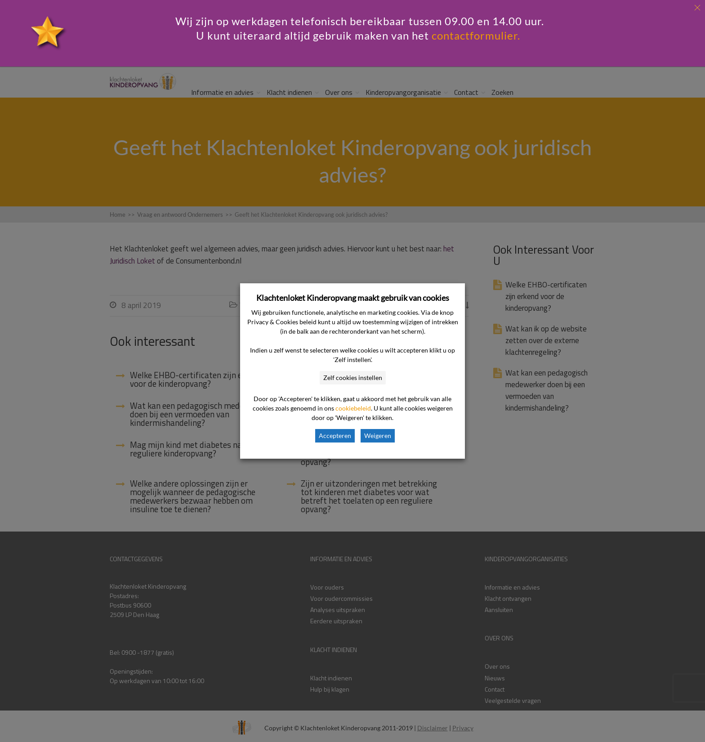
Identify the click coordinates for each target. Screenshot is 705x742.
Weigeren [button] (377, 435)
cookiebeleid (353, 408)
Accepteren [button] (335, 435)
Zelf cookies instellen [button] (352, 377)
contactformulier (475, 35)
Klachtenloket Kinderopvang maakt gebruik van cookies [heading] (352, 298)
